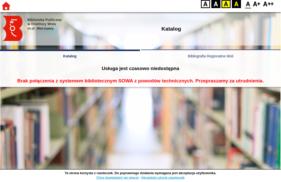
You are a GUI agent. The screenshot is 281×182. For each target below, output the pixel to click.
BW (216, 4)
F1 (256, 4)
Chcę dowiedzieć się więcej (117, 177)
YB (226, 4)
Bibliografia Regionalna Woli (210, 56)
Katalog (70, 56)
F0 (248, 4)
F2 (268, 4)
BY (236, 4)
